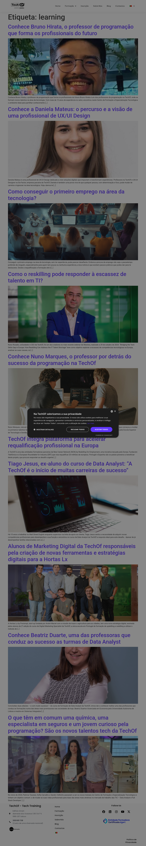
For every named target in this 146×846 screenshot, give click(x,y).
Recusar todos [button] (78, 429)
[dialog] (73, 423)
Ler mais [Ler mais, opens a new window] (90, 423)
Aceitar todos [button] (101, 429)
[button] (44, 429)
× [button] (115, 411)
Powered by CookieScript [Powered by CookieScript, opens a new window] (104, 435)
